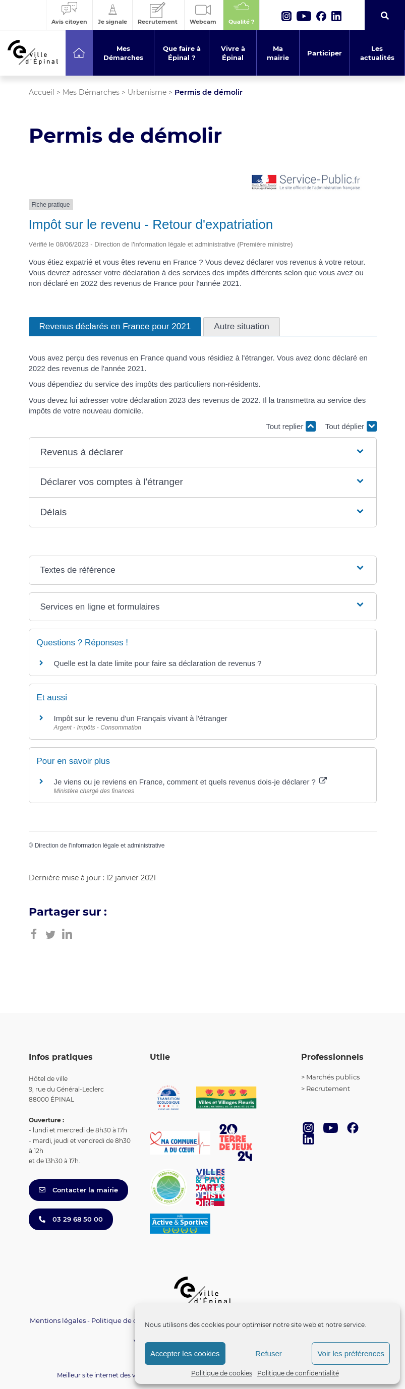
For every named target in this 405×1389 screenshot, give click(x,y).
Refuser (268, 1353)
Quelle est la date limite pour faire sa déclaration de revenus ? (158, 663)
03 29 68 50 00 (71, 1219)
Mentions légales (58, 1320)
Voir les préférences (350, 1353)
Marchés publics (333, 1077)
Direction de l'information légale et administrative (100, 845)
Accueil (41, 92)
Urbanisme (147, 92)
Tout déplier (351, 426)
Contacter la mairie (78, 1190)
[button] (202, 452)
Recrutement (328, 1088)
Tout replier (290, 426)
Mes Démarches (91, 92)
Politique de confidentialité (298, 1373)
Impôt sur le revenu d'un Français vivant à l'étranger (140, 718)
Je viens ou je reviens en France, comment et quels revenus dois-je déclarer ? (190, 781)
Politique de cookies (221, 1373)
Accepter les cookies (185, 1353)
